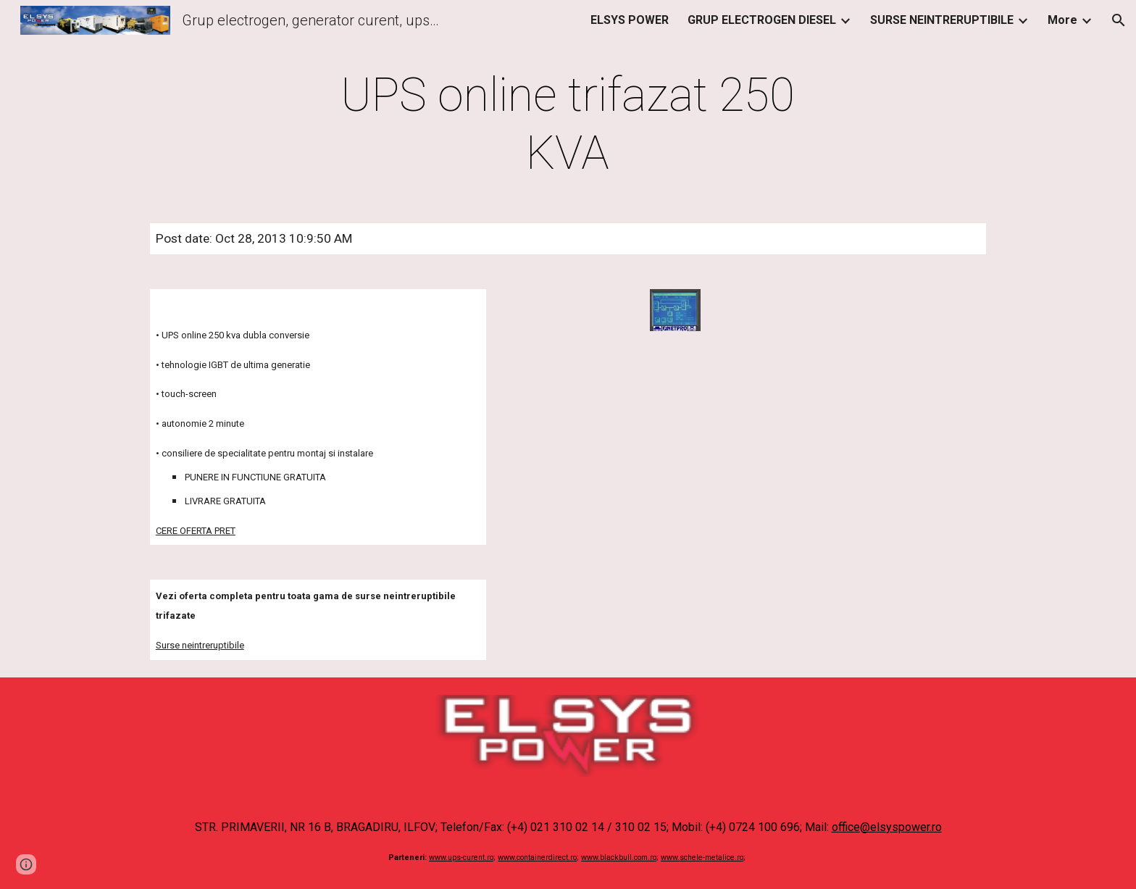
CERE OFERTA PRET (195, 530)
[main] (568, 124)
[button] (1118, 20)
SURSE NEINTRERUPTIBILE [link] (942, 20)
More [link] (1062, 20)
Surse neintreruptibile (200, 645)
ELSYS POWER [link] (629, 20)
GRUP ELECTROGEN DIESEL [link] (762, 20)
